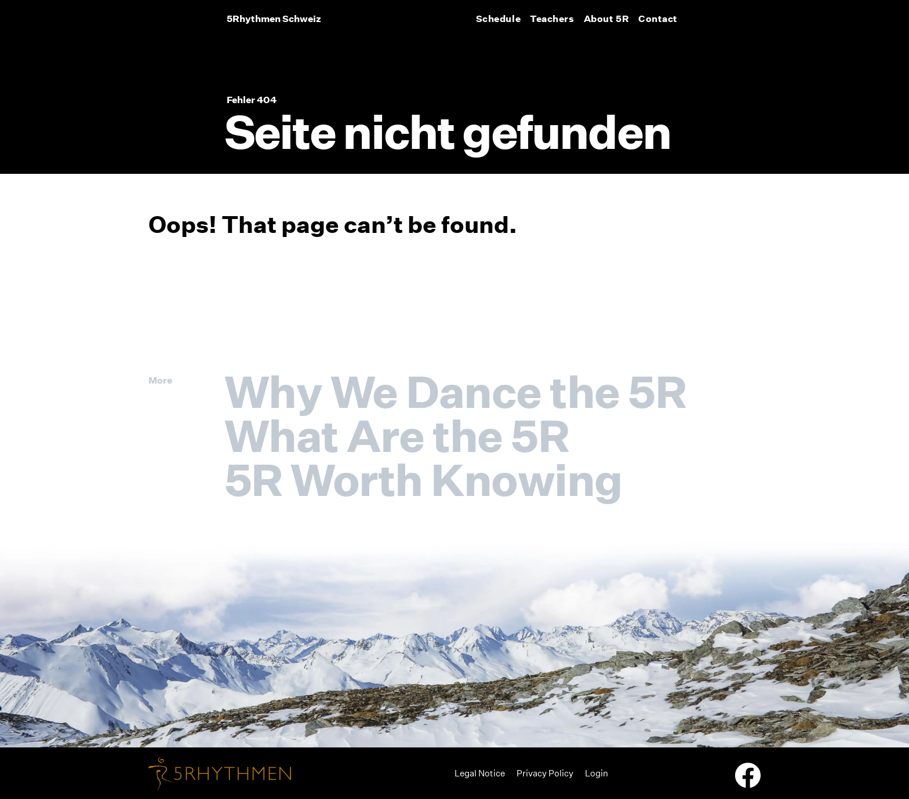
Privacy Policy (545, 773)
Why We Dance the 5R (455, 391)
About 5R (606, 18)
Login (596, 773)
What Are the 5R (396, 435)
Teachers (552, 18)
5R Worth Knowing (423, 480)
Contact (658, 18)
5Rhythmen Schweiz (274, 18)
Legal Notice (479, 773)
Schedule (498, 18)
